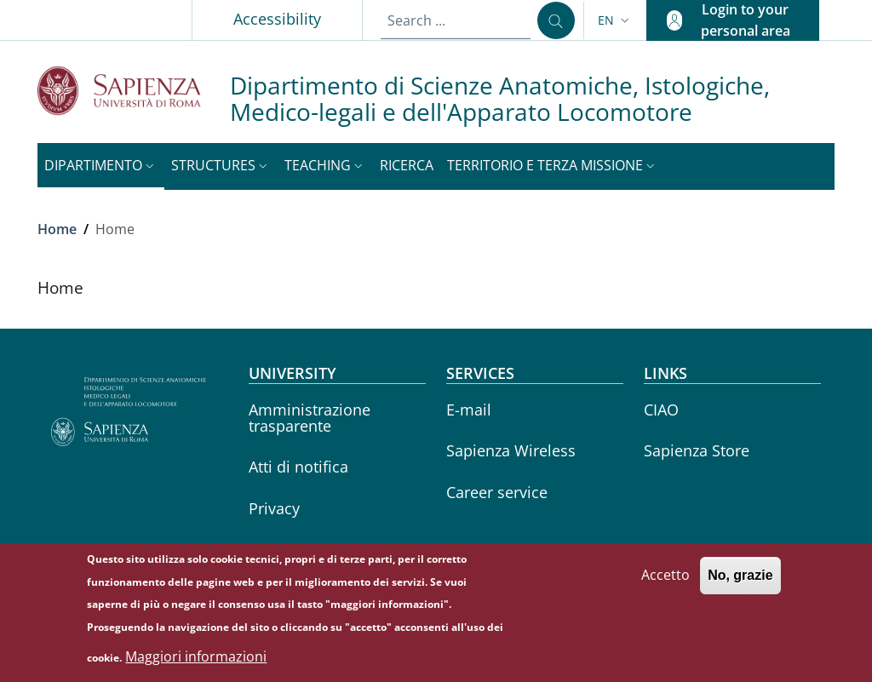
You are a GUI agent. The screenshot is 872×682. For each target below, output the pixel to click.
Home (57, 229)
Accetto (665, 585)
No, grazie (740, 585)
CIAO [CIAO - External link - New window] (661, 409)
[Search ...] (556, 20)
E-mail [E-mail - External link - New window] (468, 409)
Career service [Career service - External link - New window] (497, 492)
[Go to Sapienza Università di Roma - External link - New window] (133, 91)
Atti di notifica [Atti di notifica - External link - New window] (298, 466)
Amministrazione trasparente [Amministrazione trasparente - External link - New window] (309, 417)
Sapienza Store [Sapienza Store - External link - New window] (696, 450)
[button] (615, 20)
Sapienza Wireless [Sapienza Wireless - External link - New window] (511, 450)
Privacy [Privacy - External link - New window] (274, 508)
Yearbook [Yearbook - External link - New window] (282, 550)
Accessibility (277, 19)
